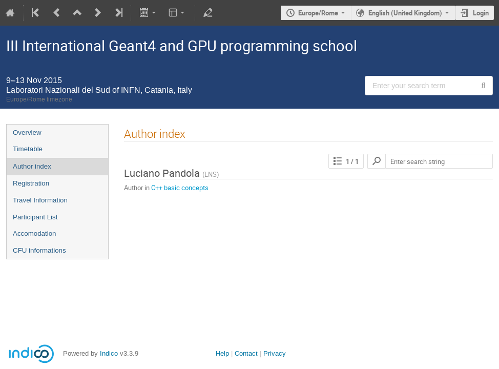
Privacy (274, 353)
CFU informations (39, 250)
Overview (27, 132)
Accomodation (34, 233)
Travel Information (40, 200)
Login (481, 12)
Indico (109, 353)
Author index (32, 166)
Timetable (28, 149)
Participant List (35, 217)
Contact (246, 353)
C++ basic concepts (180, 187)
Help (222, 353)
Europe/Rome (318, 12)
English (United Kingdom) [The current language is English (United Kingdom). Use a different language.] (405, 12)
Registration (31, 183)
